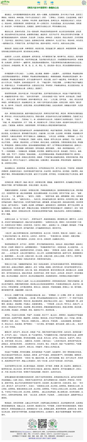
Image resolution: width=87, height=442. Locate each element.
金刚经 (54, 438)
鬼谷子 (49, 438)
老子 (40, 438)
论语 (37, 438)
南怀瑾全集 (32, 438)
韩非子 (45, 438)
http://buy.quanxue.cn (25, 431)
